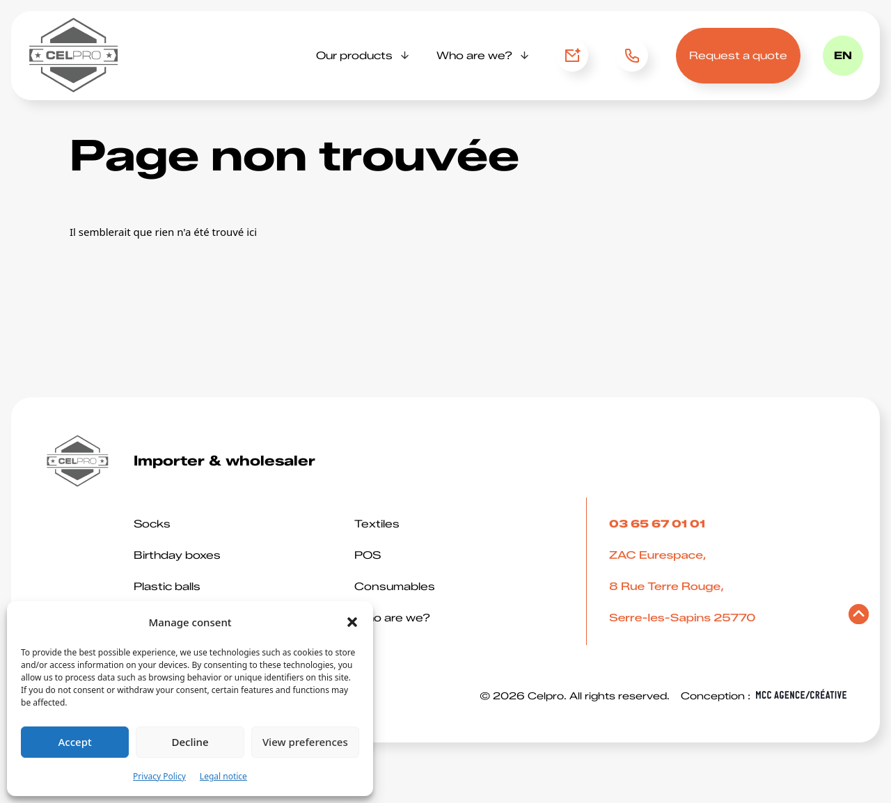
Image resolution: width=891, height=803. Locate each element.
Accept (75, 742)
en (843, 55)
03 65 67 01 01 (631, 56)
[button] (352, 622)
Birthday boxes (177, 555)
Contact (572, 55)
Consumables (394, 586)
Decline (189, 742)
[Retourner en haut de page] (859, 617)
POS (367, 555)
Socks (152, 524)
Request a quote (738, 55)
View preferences (305, 742)
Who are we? (474, 55)
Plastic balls (167, 586)
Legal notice (223, 776)
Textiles (377, 524)
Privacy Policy (159, 776)
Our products (354, 55)
